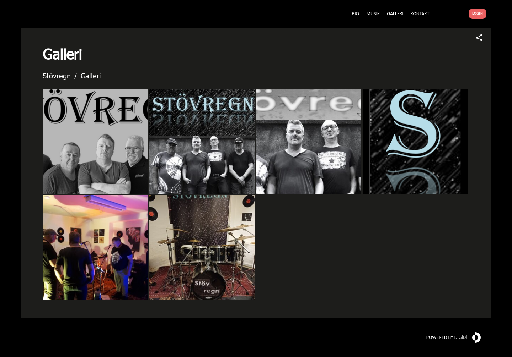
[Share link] (479, 37)
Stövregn (57, 75)
